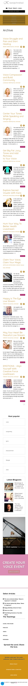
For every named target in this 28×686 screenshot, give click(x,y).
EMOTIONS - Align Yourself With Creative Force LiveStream (12, 370)
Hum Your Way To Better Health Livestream (12, 226)
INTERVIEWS (12, 265)
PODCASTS (5, 627)
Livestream (5, 82)
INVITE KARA (14, 571)
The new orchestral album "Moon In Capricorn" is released (19, 507)
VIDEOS (9, 46)
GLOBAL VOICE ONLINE (8, 623)
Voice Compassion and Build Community (12, 77)
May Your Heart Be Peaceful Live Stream (14, 334)
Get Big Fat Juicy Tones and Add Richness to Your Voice (12, 154)
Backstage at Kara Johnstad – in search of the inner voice (19, 485)
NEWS (4, 46)
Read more (22, 109)
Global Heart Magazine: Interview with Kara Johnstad (19, 496)
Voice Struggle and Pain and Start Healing (13, 41)
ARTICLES (5, 161)
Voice (10, 195)
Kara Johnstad (15, 46)
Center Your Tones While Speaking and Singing (13, 116)
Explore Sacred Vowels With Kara (12, 191)
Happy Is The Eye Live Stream (12, 300)
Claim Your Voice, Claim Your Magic (12, 261)
